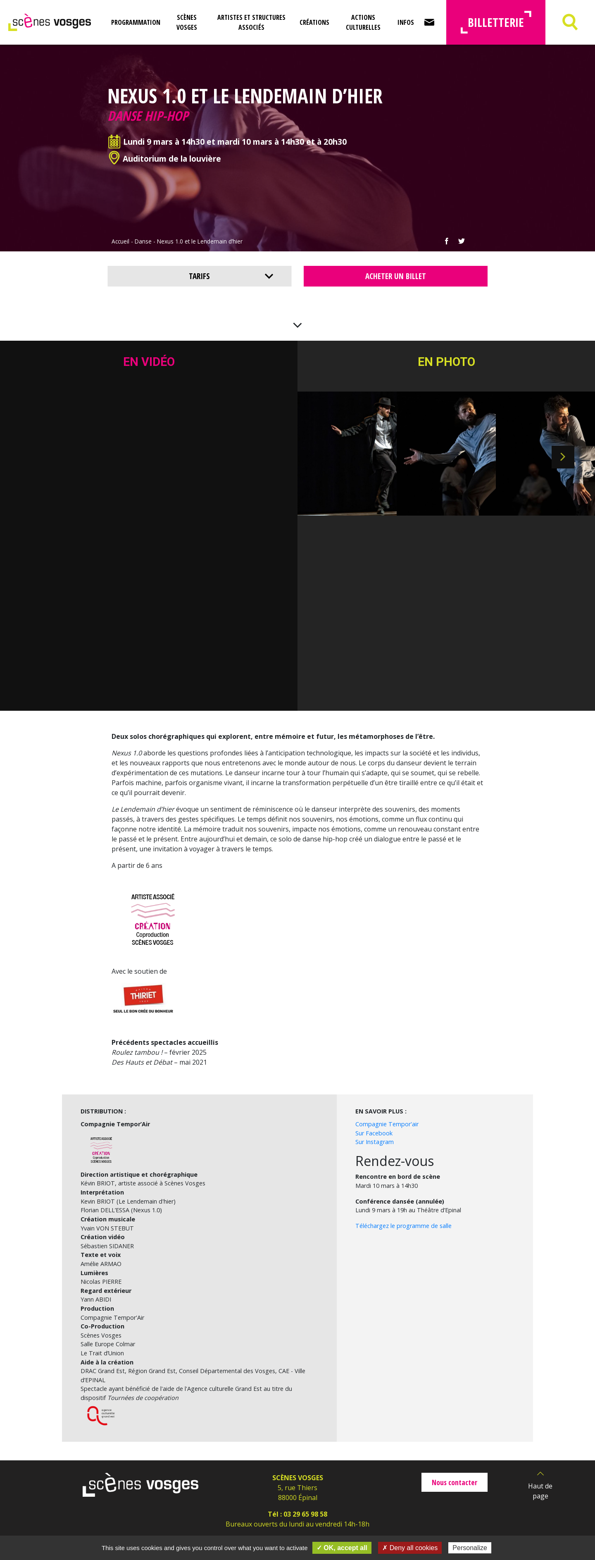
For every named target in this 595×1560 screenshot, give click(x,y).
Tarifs (199, 276)
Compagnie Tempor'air (387, 1124)
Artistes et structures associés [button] (251, 22)
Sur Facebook (374, 1133)
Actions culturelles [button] (363, 22)
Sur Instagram (374, 1142)
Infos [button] (405, 22)
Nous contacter (454, 1482)
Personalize (469, 1547)
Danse (143, 241)
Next (563, 457)
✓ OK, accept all (342, 1547)
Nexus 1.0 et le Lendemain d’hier (200, 241)
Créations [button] (314, 22)
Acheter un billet (395, 276)
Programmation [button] (135, 22)
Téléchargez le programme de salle (403, 1226)
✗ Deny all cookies (410, 1547)
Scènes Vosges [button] (186, 22)
